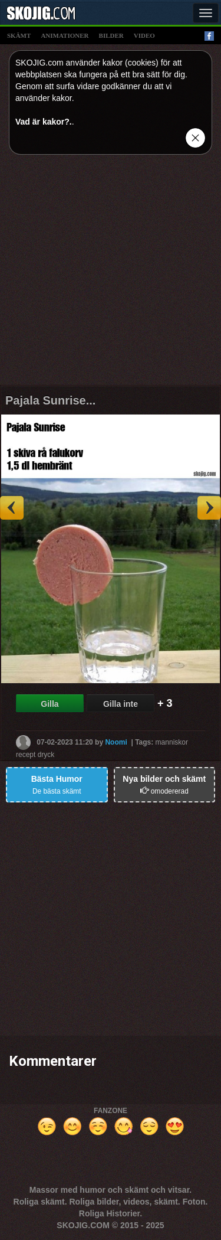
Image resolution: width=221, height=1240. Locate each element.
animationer (64, 35)
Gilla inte (120, 704)
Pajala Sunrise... (50, 400)
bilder (111, 35)
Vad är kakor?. (43, 121)
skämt (19, 35)
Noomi (116, 742)
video (144, 35)
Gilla (49, 704)
